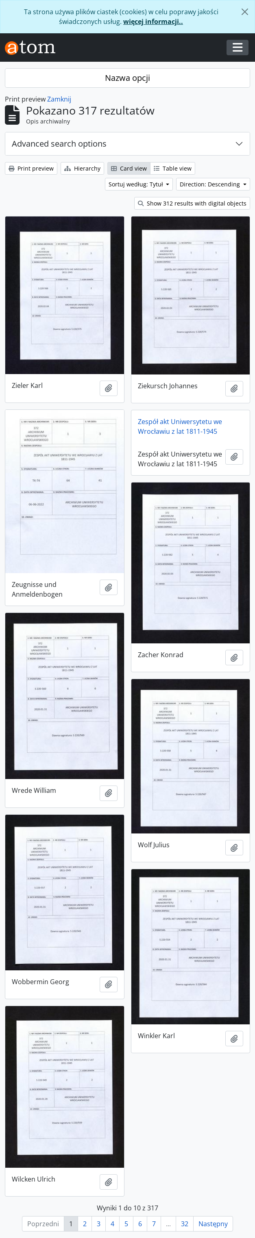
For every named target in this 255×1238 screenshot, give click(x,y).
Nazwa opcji (127, 77)
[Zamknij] (245, 11)
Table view (173, 168)
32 (184, 1223)
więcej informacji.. (153, 21)
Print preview (31, 168)
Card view (129, 168)
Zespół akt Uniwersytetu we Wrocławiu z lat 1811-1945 (180, 426)
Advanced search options (59, 143)
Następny (213, 1223)
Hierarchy (82, 168)
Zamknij (59, 99)
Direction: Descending (211, 184)
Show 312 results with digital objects (192, 203)
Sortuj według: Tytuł (137, 184)
